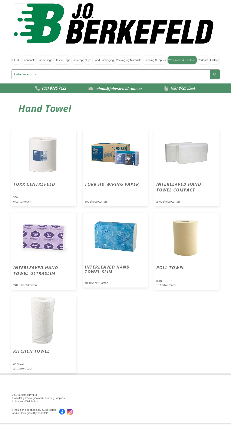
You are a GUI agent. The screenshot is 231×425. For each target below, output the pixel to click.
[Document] (166, 88)
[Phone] (37, 88)
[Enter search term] (107, 74)
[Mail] (91, 88)
